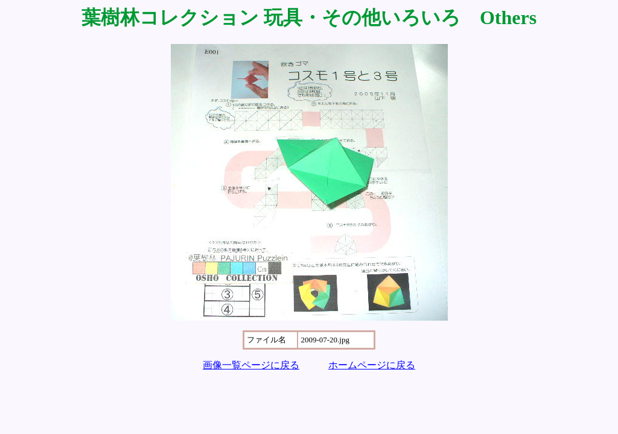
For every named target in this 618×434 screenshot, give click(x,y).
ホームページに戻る (371, 365)
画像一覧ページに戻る (251, 365)
